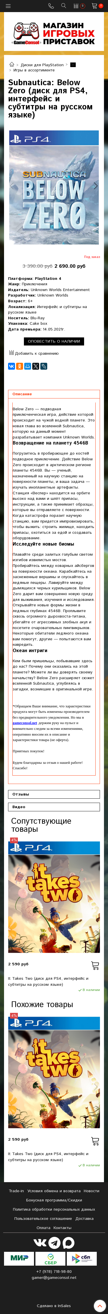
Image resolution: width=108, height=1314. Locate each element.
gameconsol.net (25, 723)
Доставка (84, 1219)
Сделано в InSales (54, 1306)
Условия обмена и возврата (54, 1191)
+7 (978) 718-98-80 (54, 1272)
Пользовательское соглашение (43, 1219)
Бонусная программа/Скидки (54, 1200)
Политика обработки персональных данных (54, 1209)
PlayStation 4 (48, 279)
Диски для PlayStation (42, 65)
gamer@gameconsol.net (54, 1278)
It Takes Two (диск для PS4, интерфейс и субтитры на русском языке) (48, 982)
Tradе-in (16, 1191)
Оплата (43, 1228)
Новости (91, 1191)
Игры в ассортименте (34, 70)
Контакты (62, 1228)
